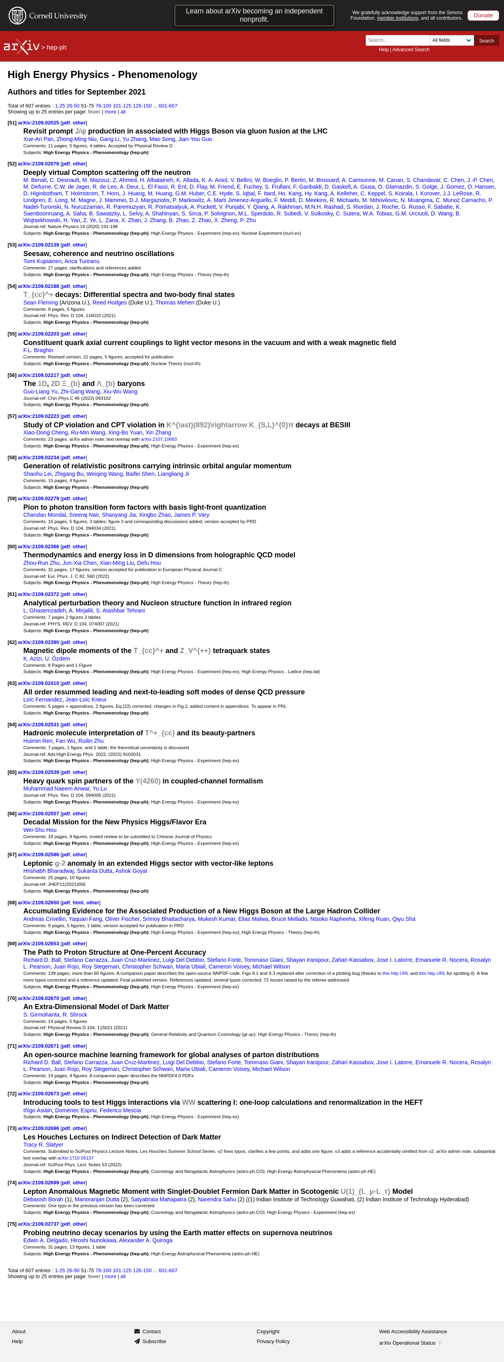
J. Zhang (155, 220)
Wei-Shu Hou (39, 830)
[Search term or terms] (400, 40)
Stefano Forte (224, 960)
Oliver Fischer (122, 919)
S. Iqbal (245, 193)
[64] (12, 724)
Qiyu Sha (403, 919)
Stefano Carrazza (85, 960)
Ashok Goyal (131, 871)
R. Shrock (75, 1014)
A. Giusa (364, 187)
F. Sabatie (440, 207)
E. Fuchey (249, 187)
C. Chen (453, 180)
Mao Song (162, 139)
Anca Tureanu (82, 261)
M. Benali (34, 180)
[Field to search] (452, 40)
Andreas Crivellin (44, 919)
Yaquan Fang (85, 919)
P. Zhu (248, 220)
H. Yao (71, 220)
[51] (12, 123)
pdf (66, 123)
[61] (12, 594)
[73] (12, 1128)
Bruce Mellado (289, 919)
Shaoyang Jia (119, 515)
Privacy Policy (273, 1341)
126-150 (142, 106)
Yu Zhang (134, 139)
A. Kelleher (344, 193)
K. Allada (187, 180)
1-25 (60, 106)
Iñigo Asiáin (37, 1110)
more (111, 112)
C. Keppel (372, 193)
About (19, 1331)
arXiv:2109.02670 (39, 998)
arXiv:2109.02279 (39, 498)
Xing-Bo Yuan (125, 432)
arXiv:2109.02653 (39, 943)
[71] (12, 1046)
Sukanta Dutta (94, 871)
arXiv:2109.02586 (39, 854)
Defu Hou (149, 563)
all (123, 112)
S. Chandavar (423, 180)
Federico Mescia (120, 1110)
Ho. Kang (290, 193)
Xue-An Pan (38, 139)
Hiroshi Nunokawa (94, 1240)
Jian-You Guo (195, 139)
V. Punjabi (231, 207)
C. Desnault (64, 180)
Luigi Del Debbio (183, 960)
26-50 (73, 106)
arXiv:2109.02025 (39, 123)
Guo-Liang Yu (40, 391)
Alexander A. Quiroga (145, 1240)
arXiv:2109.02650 (39, 903)
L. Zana (108, 220)
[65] (12, 772)
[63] (12, 683)
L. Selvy (133, 213)
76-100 (103, 106)
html (78, 903)
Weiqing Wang (105, 474)
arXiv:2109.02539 (39, 772)
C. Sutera (347, 213)
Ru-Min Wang (88, 432)
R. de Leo (105, 187)
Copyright (268, 1331)
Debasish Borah (43, 1199)
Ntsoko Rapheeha (332, 919)
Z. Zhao (201, 220)
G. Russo (412, 207)
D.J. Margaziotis (149, 200)
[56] (12, 375)
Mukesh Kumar (216, 919)
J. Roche (387, 207)
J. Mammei (112, 200)
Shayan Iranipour (307, 960)
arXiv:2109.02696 (39, 1128)
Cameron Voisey (229, 966)
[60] (12, 546)
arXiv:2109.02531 (39, 724)
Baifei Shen (140, 474)
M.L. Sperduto (256, 213)
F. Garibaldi (307, 187)
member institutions (397, 18)
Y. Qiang (257, 207)
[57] (12, 416)
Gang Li (109, 139)
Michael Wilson (271, 966)
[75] (12, 1224)
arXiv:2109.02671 (39, 1046)
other (79, 123)
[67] (12, 854)
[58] (12, 457)
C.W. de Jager (72, 187)
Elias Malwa (253, 919)
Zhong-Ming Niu (76, 139)
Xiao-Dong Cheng (45, 432)
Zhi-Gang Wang (80, 391)
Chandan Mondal (44, 515)
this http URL (395, 973)
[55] (12, 334)
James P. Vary (191, 515)
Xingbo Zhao (155, 515)
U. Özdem (57, 658)
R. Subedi (288, 213)
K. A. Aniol (214, 180)
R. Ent (179, 187)
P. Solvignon (219, 213)
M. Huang (160, 193)
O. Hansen (480, 187)
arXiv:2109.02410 (39, 683)
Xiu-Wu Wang (120, 391)
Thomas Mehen (175, 302)
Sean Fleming (40, 302)
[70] (12, 998)
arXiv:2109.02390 (39, 642)
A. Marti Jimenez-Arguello (239, 200)
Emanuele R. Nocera (441, 960)
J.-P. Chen (480, 180)
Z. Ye (89, 220)
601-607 (168, 106)
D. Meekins (312, 200)
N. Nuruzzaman (83, 207)
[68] (12, 903)
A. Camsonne (359, 180)
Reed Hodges (110, 302)
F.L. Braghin (38, 350)
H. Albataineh (156, 180)
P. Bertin (295, 180)
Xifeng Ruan (373, 919)
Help (384, 49)
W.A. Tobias (377, 213)
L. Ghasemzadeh (44, 610)
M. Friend (221, 187)
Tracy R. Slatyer (43, 1144)
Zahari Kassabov (352, 960)
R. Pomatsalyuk (167, 207)
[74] (12, 1183)
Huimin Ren (37, 741)
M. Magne (83, 200)
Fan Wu (66, 741)
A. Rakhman (286, 207)
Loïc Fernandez (42, 699)
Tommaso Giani (263, 960)
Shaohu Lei (37, 474)
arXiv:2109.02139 (39, 245)
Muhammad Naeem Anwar (56, 788)
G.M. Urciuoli (411, 213)
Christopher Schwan (147, 966)
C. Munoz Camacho (460, 200)
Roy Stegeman (100, 966)
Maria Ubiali (191, 966)
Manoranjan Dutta (97, 1199)
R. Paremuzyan (125, 207)
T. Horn (110, 193)
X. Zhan (131, 220)
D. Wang (441, 213)
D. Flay (198, 187)
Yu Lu (100, 788)
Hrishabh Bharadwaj (48, 871)
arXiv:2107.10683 (159, 439)
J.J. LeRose (457, 193)
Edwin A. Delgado (45, 1240)
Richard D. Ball (42, 960)
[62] (12, 642)
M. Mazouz (96, 180)
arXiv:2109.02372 (39, 594)
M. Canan (391, 180)
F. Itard (266, 193)
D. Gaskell (338, 187)
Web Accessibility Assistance (413, 1331)
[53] (12, 245)
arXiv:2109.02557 (39, 813)
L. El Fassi (154, 187)
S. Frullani (277, 187)
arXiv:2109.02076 (39, 164)
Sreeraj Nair (84, 515)
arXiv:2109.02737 (39, 1224)
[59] (12, 498)
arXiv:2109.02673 (39, 1094)
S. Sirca (191, 213)
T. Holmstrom (81, 193)
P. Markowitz (188, 200)
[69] (12, 943)
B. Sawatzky (104, 213)
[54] (12, 286)
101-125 (122, 106)
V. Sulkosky (318, 213)
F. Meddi (284, 200)
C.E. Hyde (220, 193)
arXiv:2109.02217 (39, 375)
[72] (12, 1094)
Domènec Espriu (75, 1110)
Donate (483, 15)
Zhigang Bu (69, 474)
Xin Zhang (158, 432)
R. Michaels (344, 200)
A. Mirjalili (81, 610)
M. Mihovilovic (379, 200)
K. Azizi (32, 658)
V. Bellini (241, 180)
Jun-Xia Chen (79, 563)
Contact (152, 1331)
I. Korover (428, 193)
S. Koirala (400, 193)
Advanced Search (411, 49)
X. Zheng (225, 220)
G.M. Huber (189, 193)
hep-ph (57, 47)
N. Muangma (416, 200)
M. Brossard (324, 180)
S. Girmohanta (41, 1014)
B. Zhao (179, 220)
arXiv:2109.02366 (39, 546)
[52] (12, 164)
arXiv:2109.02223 (39, 416)
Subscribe (154, 1341)
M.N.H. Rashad (324, 207)
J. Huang (133, 193)
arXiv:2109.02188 (39, 286)
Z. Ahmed (125, 180)
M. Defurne (37, 187)
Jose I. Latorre (394, 960)
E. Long (58, 200)
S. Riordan (359, 207)
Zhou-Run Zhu (41, 563)
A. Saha (76, 213)
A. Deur (129, 187)
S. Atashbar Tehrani (120, 610)
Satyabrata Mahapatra (158, 1199)
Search (486, 41)
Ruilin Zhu (91, 741)
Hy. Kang (316, 193)
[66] (12, 813)
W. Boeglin (268, 180)
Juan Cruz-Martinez (135, 960)
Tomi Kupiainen (42, 261)
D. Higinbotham (42, 193)
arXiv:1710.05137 (76, 1157)
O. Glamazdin (395, 187)
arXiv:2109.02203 (39, 334)
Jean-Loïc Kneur (86, 699)
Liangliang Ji (173, 474)
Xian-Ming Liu (117, 563)
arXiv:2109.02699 (39, 1183)
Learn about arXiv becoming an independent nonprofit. (254, 15)
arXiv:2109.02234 (39, 457)
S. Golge (426, 187)
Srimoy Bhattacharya (169, 919)
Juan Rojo (66, 966)
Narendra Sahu (217, 1199)
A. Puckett (203, 207)
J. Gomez (452, 187)
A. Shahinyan (161, 213)
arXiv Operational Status (411, 1343)
